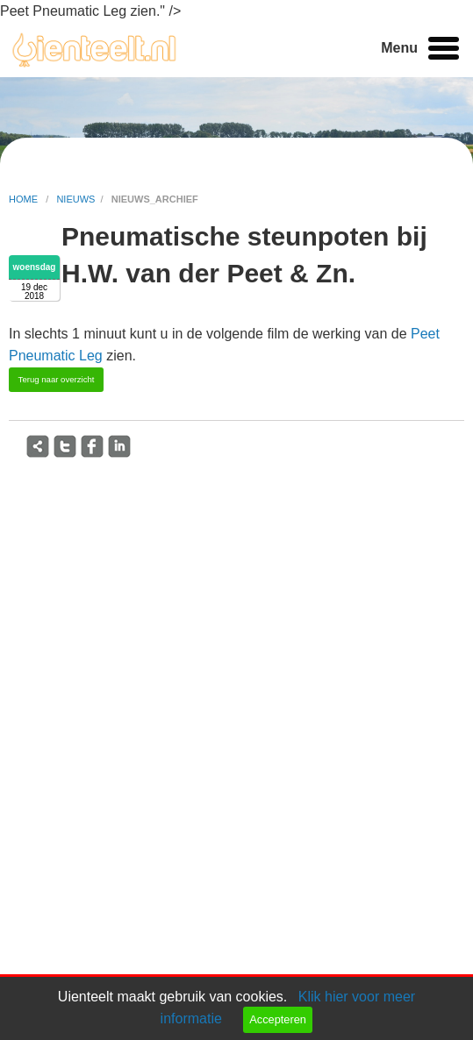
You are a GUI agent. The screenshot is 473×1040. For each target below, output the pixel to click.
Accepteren (277, 1019)
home (24, 199)
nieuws (75, 199)
